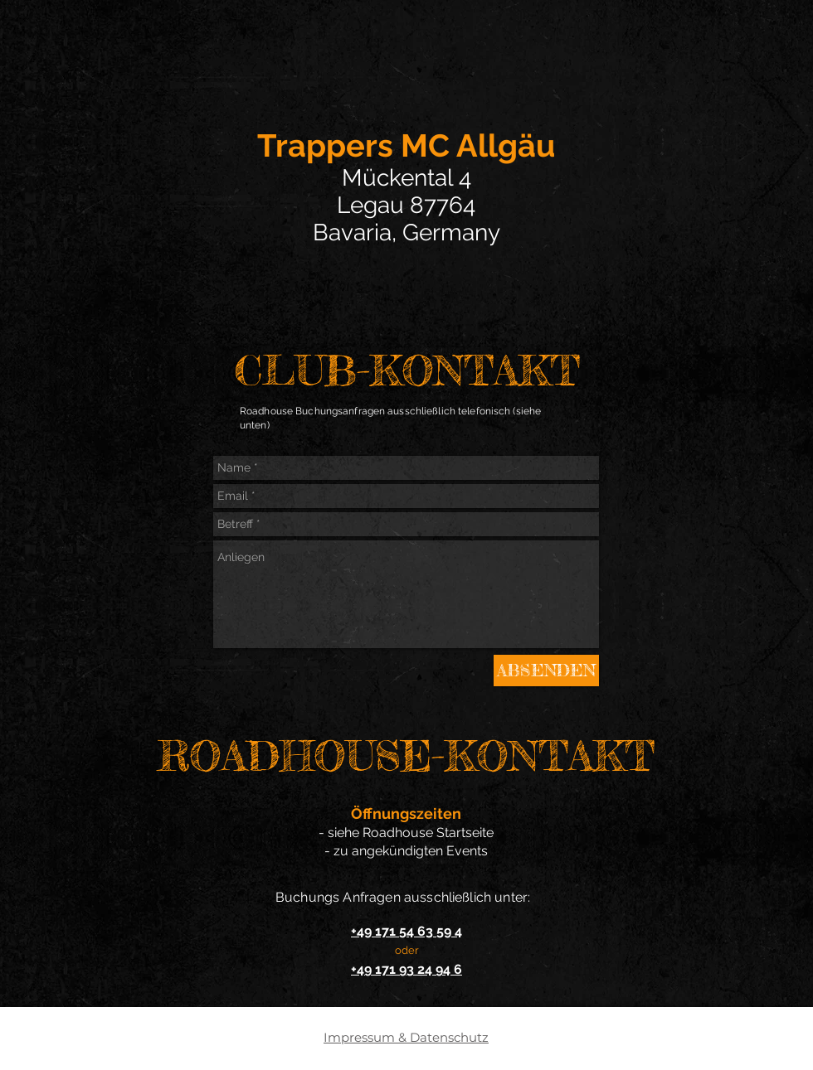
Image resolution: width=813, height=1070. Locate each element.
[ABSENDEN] (546, 670)
